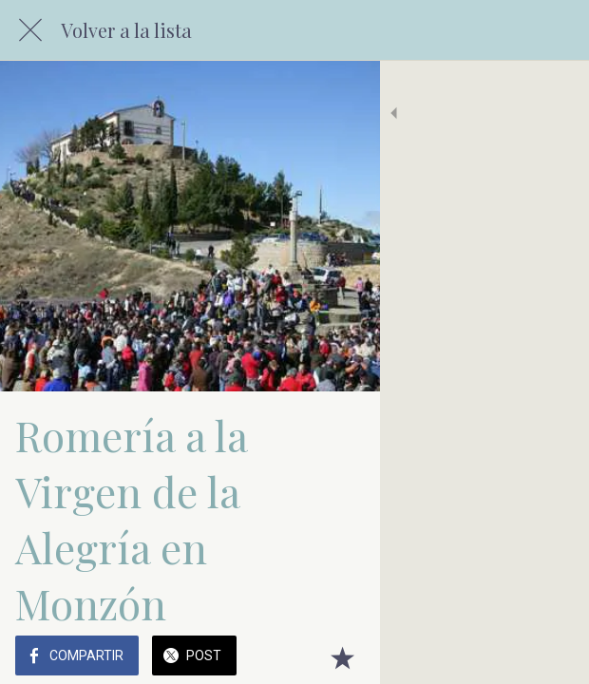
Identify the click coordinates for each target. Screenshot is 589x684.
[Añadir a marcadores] (551, 657)
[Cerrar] (30, 30)
